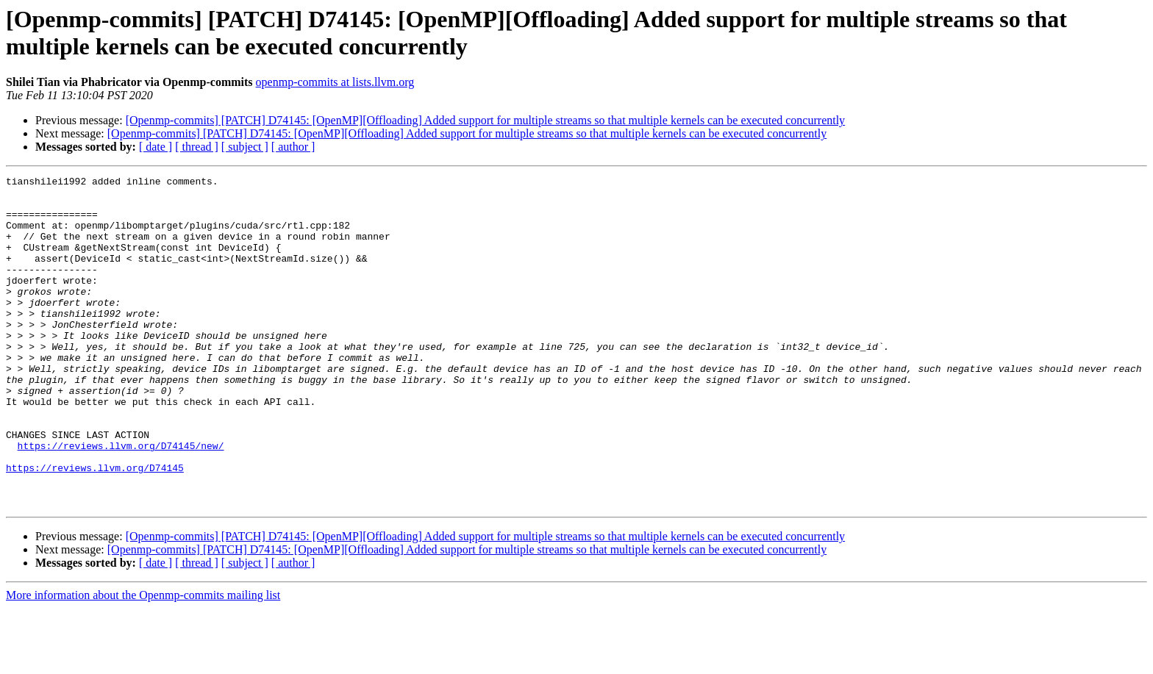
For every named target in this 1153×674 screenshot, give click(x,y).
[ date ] (155, 146)
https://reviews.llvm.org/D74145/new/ (121, 500)
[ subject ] (244, 146)
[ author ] (293, 146)
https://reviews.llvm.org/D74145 (95, 527)
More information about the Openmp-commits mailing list (143, 661)
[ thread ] (196, 146)
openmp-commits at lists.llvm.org (335, 82)
